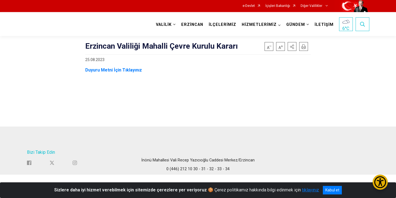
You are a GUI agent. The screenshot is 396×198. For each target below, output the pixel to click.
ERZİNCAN (192, 24)
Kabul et (332, 190)
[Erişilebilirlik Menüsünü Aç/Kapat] (380, 182)
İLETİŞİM (324, 24)
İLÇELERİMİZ (222, 24)
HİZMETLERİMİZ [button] (259, 24)
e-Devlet (249, 6)
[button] (292, 46)
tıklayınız (310, 190)
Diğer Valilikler (312, 6)
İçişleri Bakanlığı (277, 6)
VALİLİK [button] (164, 24)
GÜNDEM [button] (295, 24)
